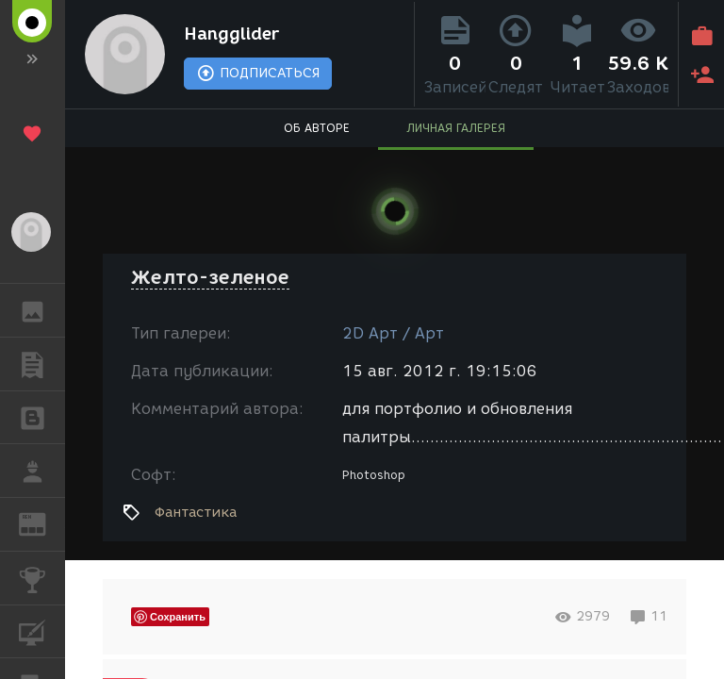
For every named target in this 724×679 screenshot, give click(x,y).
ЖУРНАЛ (42, 522)
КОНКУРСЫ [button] (42, 578)
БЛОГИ (42, 416)
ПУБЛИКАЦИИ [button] (42, 364)
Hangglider (231, 34)
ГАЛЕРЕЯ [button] (42, 310)
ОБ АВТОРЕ (317, 128)
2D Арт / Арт (393, 333)
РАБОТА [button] (42, 470)
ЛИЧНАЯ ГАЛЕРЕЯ (455, 128)
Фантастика (196, 512)
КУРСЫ (42, 630)
